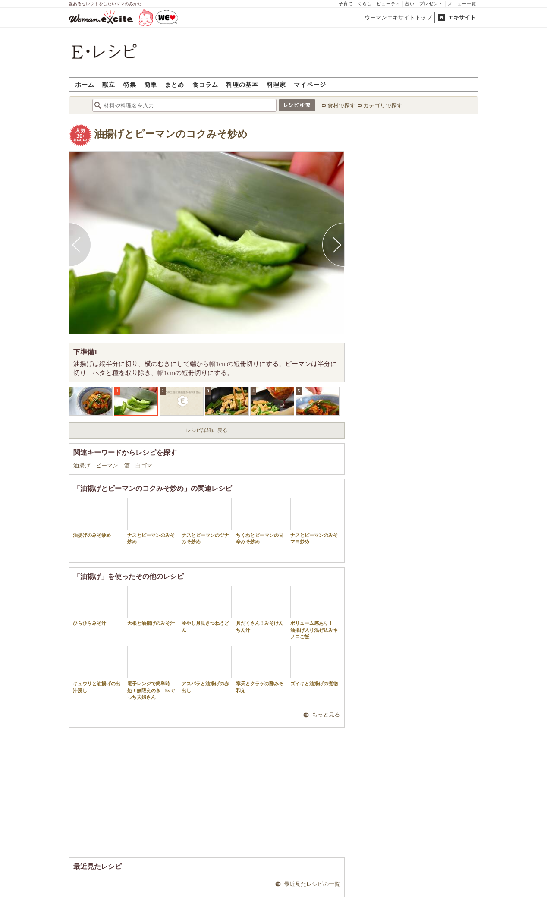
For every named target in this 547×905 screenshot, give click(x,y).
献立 (108, 84)
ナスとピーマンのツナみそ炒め (207, 521)
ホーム (84, 84)
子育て (346, 3)
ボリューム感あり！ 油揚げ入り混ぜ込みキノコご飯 (315, 612)
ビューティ (388, 3)
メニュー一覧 (462, 3)
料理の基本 (242, 84)
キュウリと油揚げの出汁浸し (98, 669)
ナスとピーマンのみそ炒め (152, 521)
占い (410, 3)
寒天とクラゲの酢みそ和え (261, 669)
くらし (365, 3)
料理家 (276, 84)
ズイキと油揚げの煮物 (315, 666)
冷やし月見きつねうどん (207, 609)
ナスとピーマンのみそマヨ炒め (315, 521)
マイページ (310, 84)
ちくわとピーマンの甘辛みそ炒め (261, 521)
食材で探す (341, 105)
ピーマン (107, 465)
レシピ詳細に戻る (206, 430)
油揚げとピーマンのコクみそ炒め (171, 134)
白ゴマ (143, 465)
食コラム (205, 84)
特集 (129, 84)
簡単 (150, 84)
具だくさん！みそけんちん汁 (261, 609)
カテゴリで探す (382, 105)
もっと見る (326, 714)
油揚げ (82, 465)
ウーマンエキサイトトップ (398, 17)
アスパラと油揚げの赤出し (207, 669)
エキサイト (462, 17)
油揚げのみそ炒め (98, 518)
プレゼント (431, 3)
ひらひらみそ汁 (98, 606)
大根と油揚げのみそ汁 (152, 606)
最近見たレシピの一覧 (312, 884)
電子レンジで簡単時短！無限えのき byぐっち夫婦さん (152, 673)
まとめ (174, 84)
